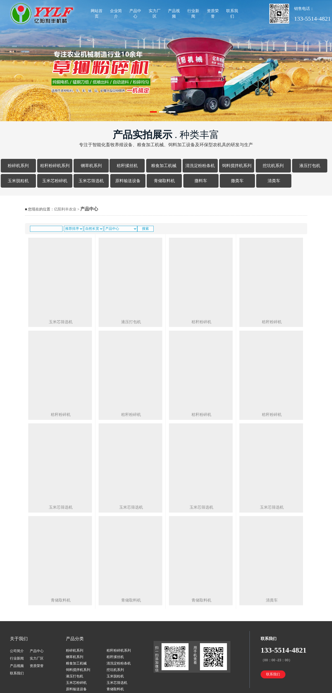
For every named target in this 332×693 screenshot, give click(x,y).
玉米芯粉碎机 (54, 180)
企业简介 (116, 13)
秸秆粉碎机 (61, 414)
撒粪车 (237, 180)
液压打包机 (309, 165)
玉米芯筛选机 (91, 180)
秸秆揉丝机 (127, 165)
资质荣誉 (213, 13)
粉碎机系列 (18, 165)
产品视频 (174, 13)
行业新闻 (193, 13)
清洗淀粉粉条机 (200, 165)
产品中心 (135, 13)
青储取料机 (164, 180)
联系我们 (232, 13)
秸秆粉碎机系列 (55, 165)
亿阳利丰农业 (65, 209)
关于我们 (19, 638)
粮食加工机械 (163, 165)
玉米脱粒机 (18, 180)
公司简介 (17, 651)
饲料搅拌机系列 (236, 165)
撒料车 (200, 180)
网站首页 (97, 13)
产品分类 (75, 638)
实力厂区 (155, 13)
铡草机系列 (91, 165)
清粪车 (274, 180)
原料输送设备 (127, 180)
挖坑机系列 (273, 165)
